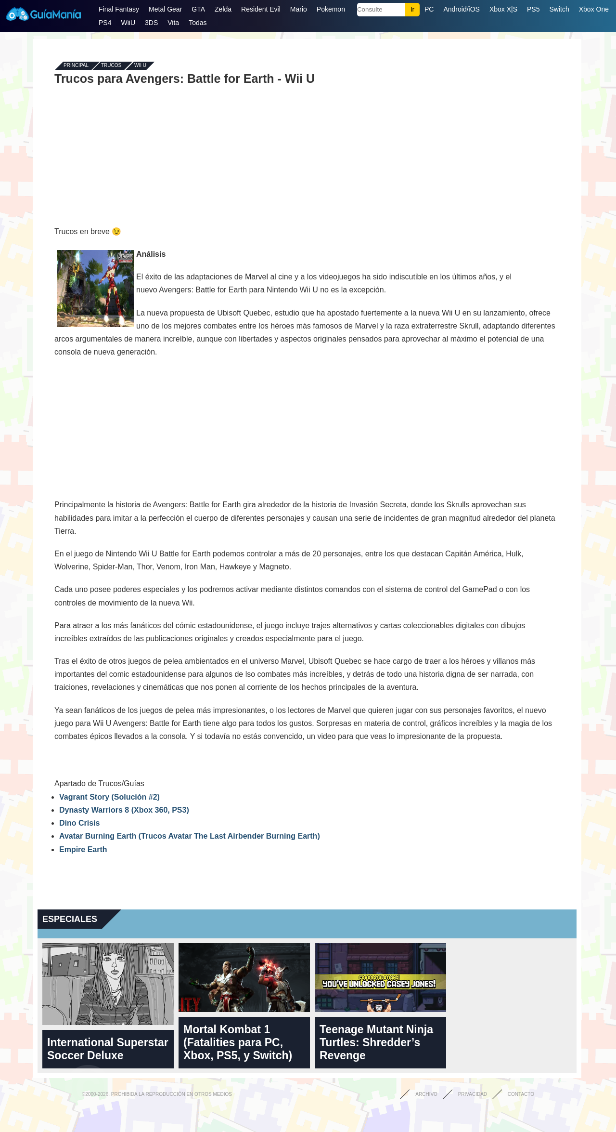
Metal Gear (165, 9)
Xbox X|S (503, 9)
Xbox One (594, 9)
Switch (559, 9)
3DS (151, 22)
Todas (197, 22)
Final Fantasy (119, 9)
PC (429, 9)
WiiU (128, 22)
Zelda (223, 9)
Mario (298, 9)
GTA (198, 9)
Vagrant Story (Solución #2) (109, 797)
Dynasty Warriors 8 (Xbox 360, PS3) (124, 810)
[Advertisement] (307, 155)
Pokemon (331, 9)
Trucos (111, 65)
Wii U (140, 65)
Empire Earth (83, 849)
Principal (76, 65)
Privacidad (472, 1094)
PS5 (533, 9)
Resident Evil (261, 9)
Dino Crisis (79, 823)
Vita (173, 22)
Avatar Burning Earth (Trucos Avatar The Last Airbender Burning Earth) (189, 836)
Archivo (426, 1094)
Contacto (521, 1094)
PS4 (105, 22)
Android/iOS (461, 9)
